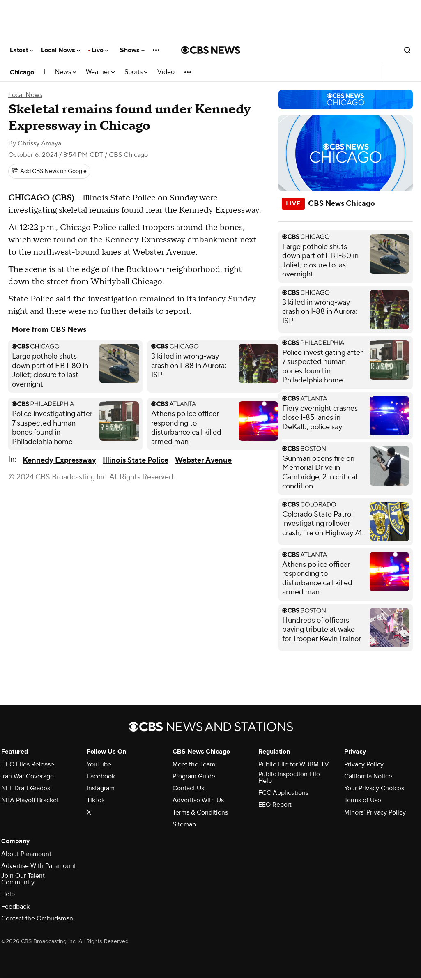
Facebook (101, 776)
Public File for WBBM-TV (293, 764)
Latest (21, 50)
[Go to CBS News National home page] (210, 50)
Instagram (101, 788)
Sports (135, 72)
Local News (60, 50)
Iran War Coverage (27, 776)
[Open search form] (407, 50)
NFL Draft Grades (25, 788)
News (65, 72)
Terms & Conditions (200, 812)
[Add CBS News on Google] (49, 171)
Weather (100, 72)
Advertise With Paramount (38, 866)
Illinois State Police (135, 460)
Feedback (15, 906)
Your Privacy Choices (374, 788)
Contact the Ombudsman (37, 918)
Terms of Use (362, 800)
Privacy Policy (364, 764)
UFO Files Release (27, 764)
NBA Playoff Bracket (30, 800)
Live (100, 50)
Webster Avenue (203, 460)
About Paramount (26, 854)
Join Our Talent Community (23, 879)
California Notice (368, 776)
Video (166, 72)
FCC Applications (283, 792)
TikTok (96, 800)
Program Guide (194, 776)
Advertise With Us (198, 800)
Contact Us (188, 788)
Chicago (22, 72)
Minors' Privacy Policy (375, 812)
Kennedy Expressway (59, 460)
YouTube (99, 764)
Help (8, 894)
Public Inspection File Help (289, 777)
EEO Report (275, 804)
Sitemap (184, 824)
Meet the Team (194, 764)
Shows (132, 50)
